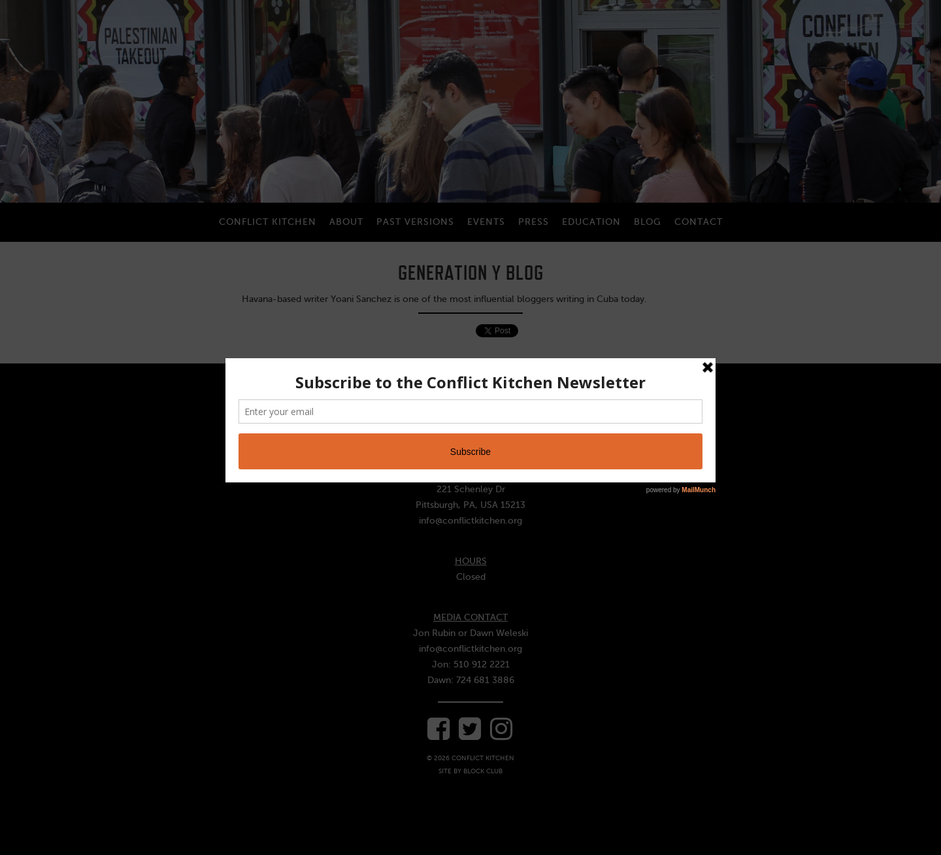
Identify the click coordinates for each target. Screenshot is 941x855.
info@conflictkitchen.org (470, 521)
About (346, 222)
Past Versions (415, 222)
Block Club (483, 771)
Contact (698, 222)
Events (486, 222)
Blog (647, 222)
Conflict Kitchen (267, 222)
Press (533, 222)
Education (591, 222)
